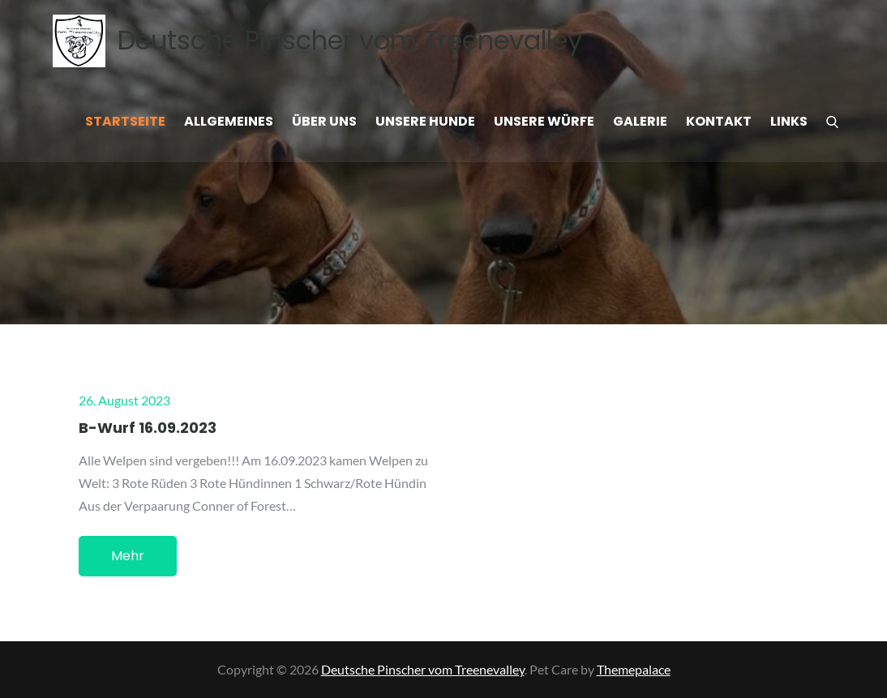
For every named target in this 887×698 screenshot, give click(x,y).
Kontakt (719, 121)
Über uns (324, 121)
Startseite (125, 121)
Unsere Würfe (544, 121)
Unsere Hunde (425, 121)
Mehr (127, 555)
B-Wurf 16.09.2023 (147, 428)
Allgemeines (228, 121)
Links (789, 121)
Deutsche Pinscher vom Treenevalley (350, 40)
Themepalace (634, 669)
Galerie (640, 121)
